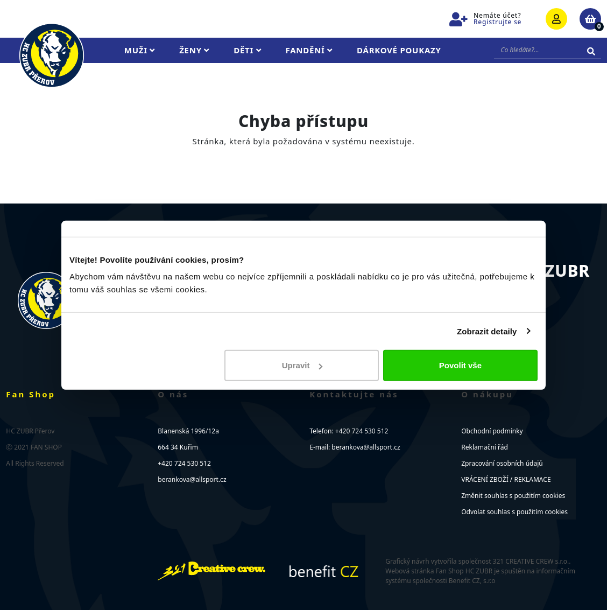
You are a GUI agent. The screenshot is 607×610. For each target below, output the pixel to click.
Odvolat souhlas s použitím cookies (514, 511)
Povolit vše (460, 365)
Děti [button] (247, 50)
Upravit (302, 365)
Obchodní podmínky (492, 431)
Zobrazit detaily (487, 330)
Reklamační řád (484, 447)
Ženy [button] (194, 50)
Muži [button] (139, 50)
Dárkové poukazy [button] (399, 50)
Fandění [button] (309, 50)
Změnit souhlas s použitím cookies (513, 495)
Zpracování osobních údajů (501, 463)
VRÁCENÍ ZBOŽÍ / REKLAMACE (505, 479)
